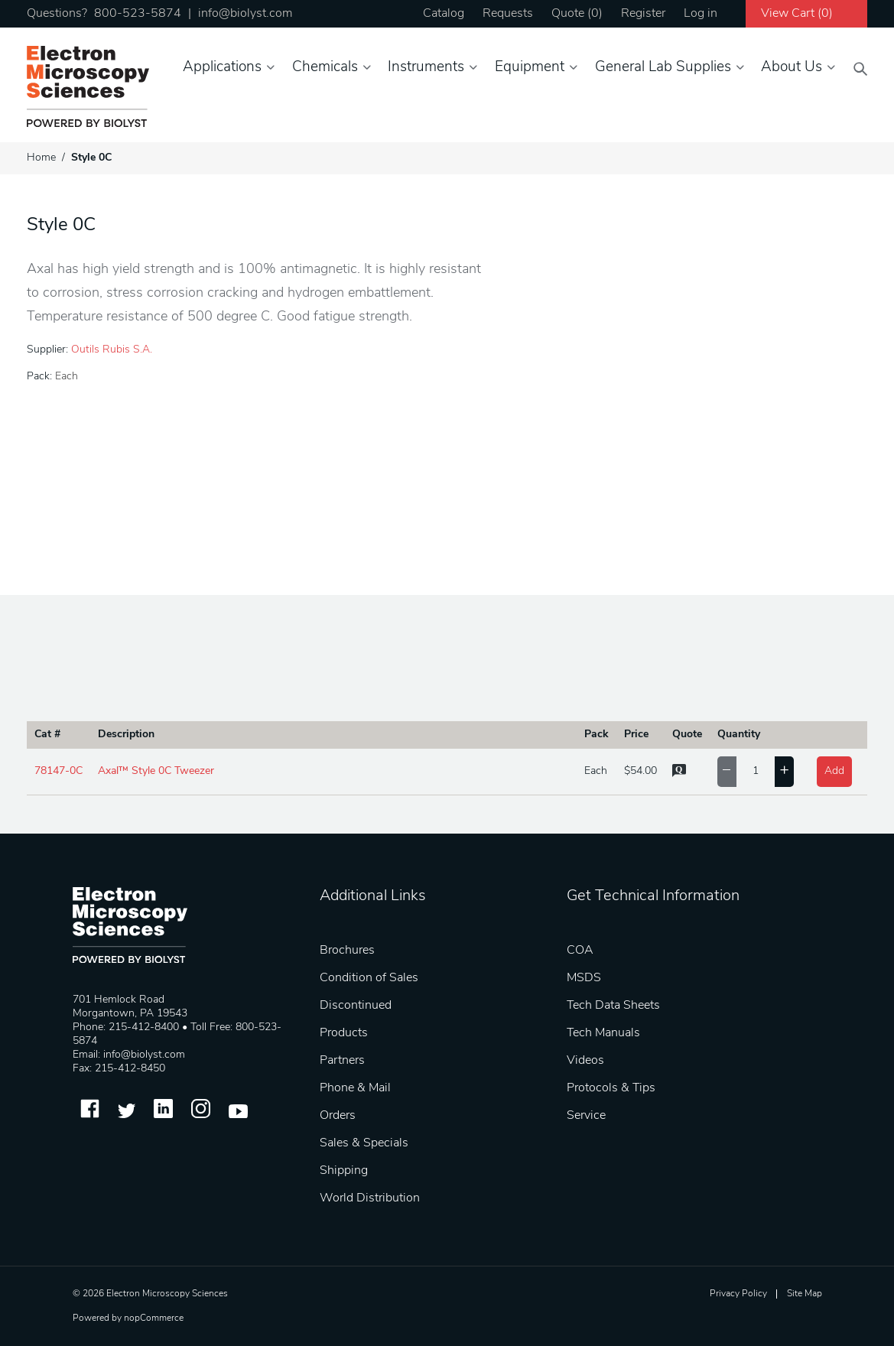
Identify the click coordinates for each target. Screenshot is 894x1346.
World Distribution (370, 1198)
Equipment (529, 67)
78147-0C (58, 771)
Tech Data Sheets (613, 1006)
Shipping (344, 1171)
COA (580, 950)
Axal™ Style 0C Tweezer (156, 771)
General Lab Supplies (663, 67)
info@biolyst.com (245, 14)
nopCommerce (154, 1318)
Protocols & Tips (611, 1088)
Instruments (426, 67)
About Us (791, 67)
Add (834, 771)
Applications (222, 67)
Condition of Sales (369, 978)
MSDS (584, 978)
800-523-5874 (137, 14)
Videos (585, 1061)
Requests (508, 14)
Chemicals (325, 67)
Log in (700, 14)
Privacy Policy (738, 1294)
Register (643, 14)
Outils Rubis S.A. (111, 350)
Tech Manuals (603, 1033)
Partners (342, 1061)
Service (586, 1116)
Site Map (804, 1294)
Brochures (347, 950)
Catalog (443, 14)
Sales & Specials (364, 1143)
